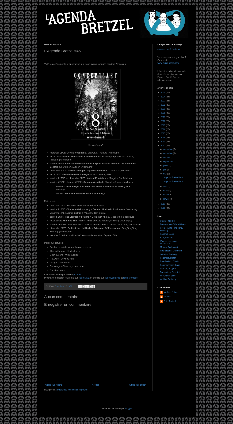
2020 (163, 113)
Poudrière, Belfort (168, 258)
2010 (163, 208)
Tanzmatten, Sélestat (170, 272)
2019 (163, 117)
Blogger (128, 408)
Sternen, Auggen (168, 268)
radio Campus (130, 277)
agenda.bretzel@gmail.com (169, 49)
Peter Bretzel (170, 301)
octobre (167, 157)
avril (165, 186)
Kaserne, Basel (167, 234)
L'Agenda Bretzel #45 (172, 181)
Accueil (95, 385)
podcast (78, 274)
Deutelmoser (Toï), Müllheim (173, 224)
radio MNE (84, 277)
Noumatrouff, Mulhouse (171, 251)
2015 (163, 133)
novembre (168, 153)
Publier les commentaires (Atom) (72, 390)
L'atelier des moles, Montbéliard (169, 242)
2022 (163, 105)
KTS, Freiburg (166, 237)
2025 (163, 92)
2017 (163, 125)
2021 (163, 109)
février (166, 194)
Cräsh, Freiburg (167, 221)
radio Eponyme (112, 277)
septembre (168, 161)
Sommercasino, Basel (170, 265)
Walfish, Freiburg (168, 279)
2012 (163, 145)
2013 (163, 141)
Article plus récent (53, 385)
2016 (163, 129)
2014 (163, 137)
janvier (166, 199)
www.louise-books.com (168, 63)
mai (165, 174)
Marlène (167, 296)
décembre (168, 149)
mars (165, 190)
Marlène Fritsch (171, 292)
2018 (163, 121)
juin (165, 170)
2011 (163, 204)
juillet (166, 165)
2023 (163, 101)
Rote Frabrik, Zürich (169, 261)
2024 (163, 97)
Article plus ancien (137, 385)
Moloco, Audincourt (169, 247)
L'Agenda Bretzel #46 (172, 177)
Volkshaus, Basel (168, 276)
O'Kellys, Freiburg (168, 254)
